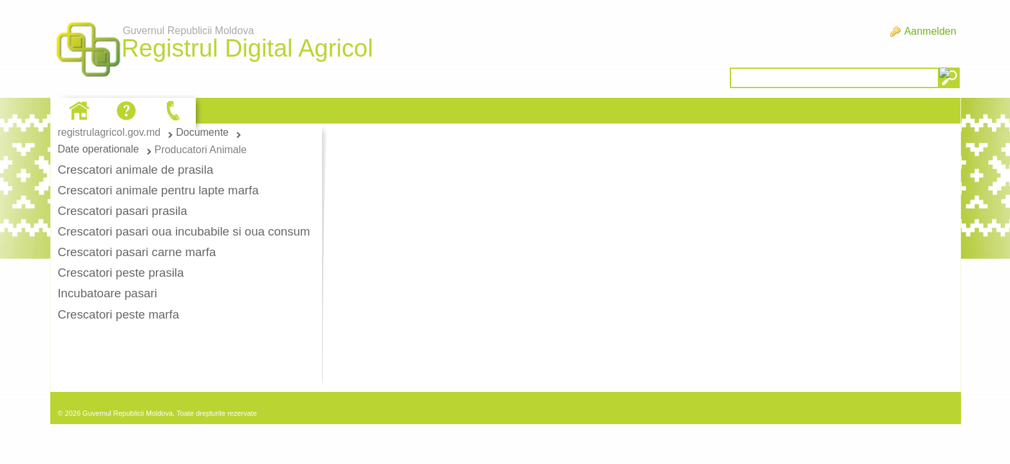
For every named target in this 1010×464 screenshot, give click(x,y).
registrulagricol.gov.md (108, 132)
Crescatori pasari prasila (122, 211)
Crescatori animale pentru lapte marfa (157, 190)
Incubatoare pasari (107, 293)
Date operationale (97, 149)
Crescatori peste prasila (120, 272)
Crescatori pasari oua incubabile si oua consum (183, 231)
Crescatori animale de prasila (135, 169)
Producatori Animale (201, 149)
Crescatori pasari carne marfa (136, 252)
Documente (202, 132)
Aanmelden (930, 31)
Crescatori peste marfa (118, 314)
